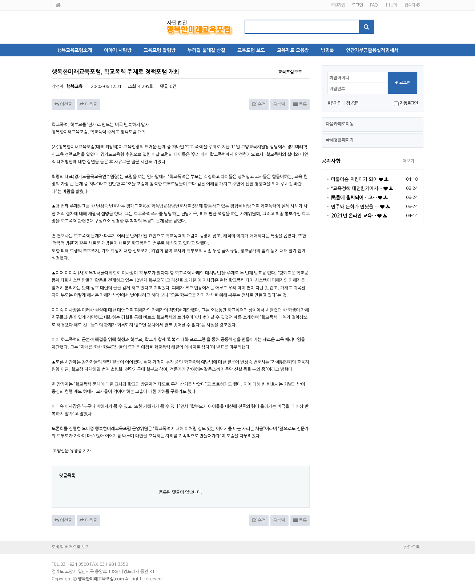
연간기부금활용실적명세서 (372, 50)
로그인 (402, 83)
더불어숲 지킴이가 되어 (354, 179)
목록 (300, 104)
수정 (259, 104)
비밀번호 (337, 89)
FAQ (374, 5)
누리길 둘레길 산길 (206, 50)
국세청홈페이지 (340, 140)
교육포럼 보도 (251, 50)
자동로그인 (409, 103)
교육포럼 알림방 (160, 50)
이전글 (63, 104)
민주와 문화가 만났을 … (355, 206)
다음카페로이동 (340, 124)
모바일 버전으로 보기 (71, 547)
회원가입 (337, 5)
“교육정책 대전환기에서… (356, 188)
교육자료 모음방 (293, 50)
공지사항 (331, 161)
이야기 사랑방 (118, 50)
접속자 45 (412, 5)
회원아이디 (339, 78)
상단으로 (412, 547)
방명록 (327, 50)
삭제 (279, 104)
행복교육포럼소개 (74, 50)
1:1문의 (391, 5)
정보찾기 (352, 103)
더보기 (408, 161)
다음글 (88, 104)
